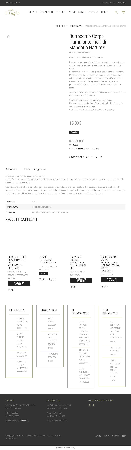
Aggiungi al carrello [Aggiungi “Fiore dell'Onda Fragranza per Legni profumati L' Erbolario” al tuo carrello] (19, 283)
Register (110, 3)
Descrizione (11, 169)
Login (103, 3)
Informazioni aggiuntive (34, 169)
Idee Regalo (93, 12)
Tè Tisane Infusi (46, 12)
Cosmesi (82, 12)
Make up (71, 12)
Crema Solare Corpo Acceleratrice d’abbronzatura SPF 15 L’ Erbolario (110, 264)
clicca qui (25, 421)
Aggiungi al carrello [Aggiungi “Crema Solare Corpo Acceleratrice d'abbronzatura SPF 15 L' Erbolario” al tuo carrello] (112, 280)
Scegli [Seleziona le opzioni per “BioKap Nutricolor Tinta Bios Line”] (43, 273)
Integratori (61, 12)
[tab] (11, 169)
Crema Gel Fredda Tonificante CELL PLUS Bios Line (78, 262)
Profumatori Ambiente (16, 272)
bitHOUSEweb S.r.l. (11, 439)
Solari (110, 275)
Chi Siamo (32, 12)
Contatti (104, 12)
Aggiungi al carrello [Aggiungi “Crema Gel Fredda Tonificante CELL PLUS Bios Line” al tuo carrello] (81, 280)
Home (58, 26)
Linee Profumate (75, 26)
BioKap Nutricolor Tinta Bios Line (47, 259)
